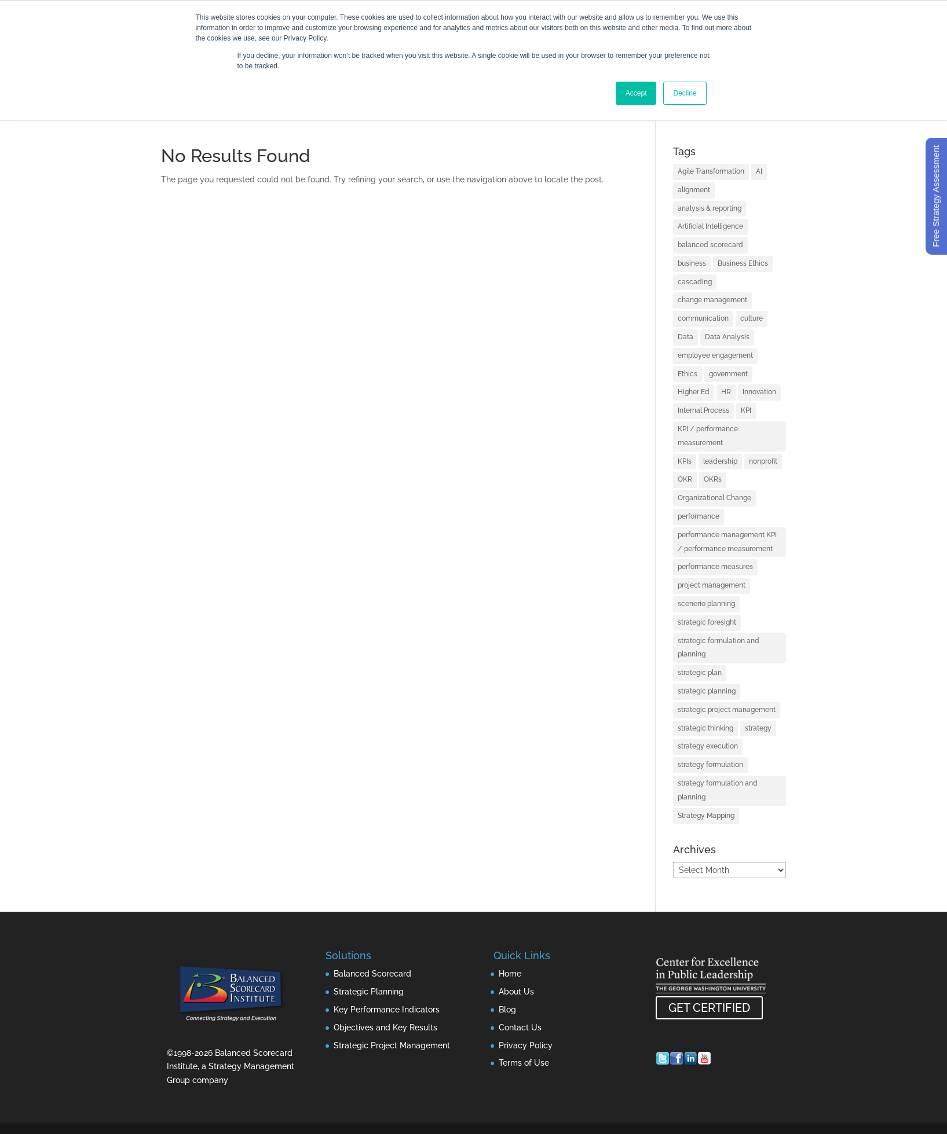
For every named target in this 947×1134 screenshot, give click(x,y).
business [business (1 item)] (692, 263)
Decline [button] (684, 93)
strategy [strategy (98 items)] (758, 728)
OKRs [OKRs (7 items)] (713, 479)
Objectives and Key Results (385, 1027)
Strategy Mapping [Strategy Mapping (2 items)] (706, 816)
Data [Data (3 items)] (685, 337)
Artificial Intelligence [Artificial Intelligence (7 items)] (710, 226)
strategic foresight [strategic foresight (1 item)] (707, 622)
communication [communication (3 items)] (703, 318)
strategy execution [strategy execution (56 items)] (708, 746)
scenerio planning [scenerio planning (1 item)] (706, 604)
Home (510, 973)
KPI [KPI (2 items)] (746, 410)
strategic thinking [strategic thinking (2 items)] (705, 728)
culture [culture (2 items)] (751, 318)
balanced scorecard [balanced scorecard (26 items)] (710, 245)
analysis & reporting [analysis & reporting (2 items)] (709, 208)
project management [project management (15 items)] (711, 585)
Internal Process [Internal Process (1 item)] (703, 410)
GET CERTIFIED (709, 1008)
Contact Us (520, 1027)
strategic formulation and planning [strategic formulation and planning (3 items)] (718, 648)
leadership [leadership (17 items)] (720, 461)
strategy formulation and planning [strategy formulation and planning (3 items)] (718, 790)
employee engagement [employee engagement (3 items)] (715, 355)
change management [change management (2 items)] (712, 300)
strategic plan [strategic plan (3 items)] (700, 673)
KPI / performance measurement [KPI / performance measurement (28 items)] (708, 436)
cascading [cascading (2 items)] (695, 282)
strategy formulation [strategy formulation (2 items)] (710, 765)
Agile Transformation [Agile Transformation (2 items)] (711, 171)
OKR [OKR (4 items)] (685, 479)
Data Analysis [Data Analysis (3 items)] (727, 337)
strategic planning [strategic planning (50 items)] (707, 691)
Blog (507, 1009)
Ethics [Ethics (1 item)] (687, 374)
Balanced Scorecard (372, 973)
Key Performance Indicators (387, 1009)
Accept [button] (636, 93)
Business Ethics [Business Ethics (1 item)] (743, 263)
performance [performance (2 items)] (698, 516)
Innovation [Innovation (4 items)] (759, 392)
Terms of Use (524, 1062)
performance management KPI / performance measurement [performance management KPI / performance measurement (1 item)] (727, 542)
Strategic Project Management (392, 1045)
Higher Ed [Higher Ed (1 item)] (694, 392)
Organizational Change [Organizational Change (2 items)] (714, 498)
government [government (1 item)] (728, 374)
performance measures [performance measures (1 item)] (715, 567)
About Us (516, 991)
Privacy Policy (526, 1045)
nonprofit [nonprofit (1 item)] (763, 461)
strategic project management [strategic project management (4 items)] (727, 710)
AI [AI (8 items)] (759, 171)
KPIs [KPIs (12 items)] (685, 461)
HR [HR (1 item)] (726, 392)
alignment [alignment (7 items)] (694, 190)
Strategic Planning (369, 991)
